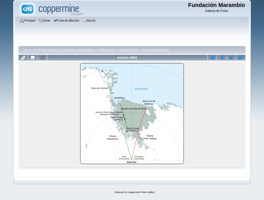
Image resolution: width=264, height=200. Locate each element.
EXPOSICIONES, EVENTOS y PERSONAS (65, 50)
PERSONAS (107, 50)
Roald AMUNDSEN (155, 50)
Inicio (27, 50)
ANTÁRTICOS (129, 50)
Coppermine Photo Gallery (141, 192)
